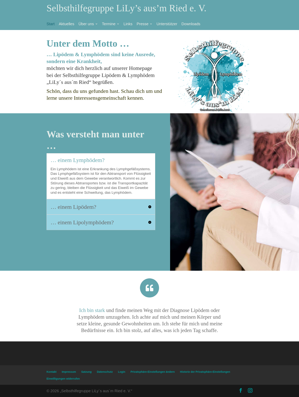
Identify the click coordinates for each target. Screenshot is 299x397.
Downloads (191, 24)
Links (128, 24)
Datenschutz (105, 371)
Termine (109, 24)
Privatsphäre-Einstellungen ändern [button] (152, 371)
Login (121, 371)
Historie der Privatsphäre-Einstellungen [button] (205, 371)
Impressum (69, 371)
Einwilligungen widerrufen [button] (63, 378)
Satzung (86, 371)
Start (51, 24)
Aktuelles (66, 24)
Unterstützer (167, 24)
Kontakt (51, 371)
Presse (142, 24)
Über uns (86, 24)
